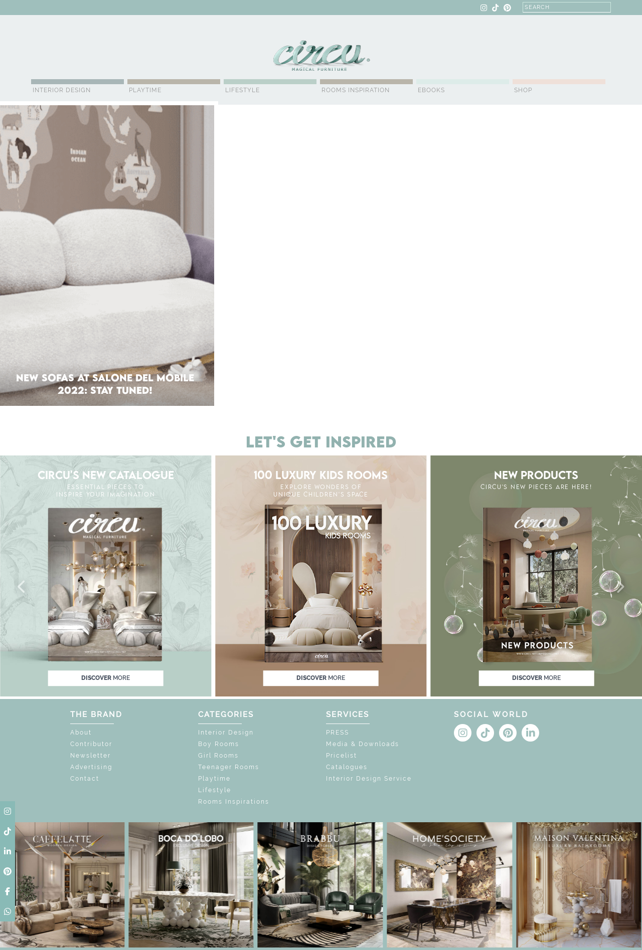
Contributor (91, 744)
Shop (523, 90)
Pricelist (341, 755)
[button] (22, 587)
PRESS (337, 732)
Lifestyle (242, 90)
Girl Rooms (218, 755)
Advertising (91, 767)
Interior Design (62, 90)
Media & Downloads (362, 744)
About (81, 732)
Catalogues (347, 767)
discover (105, 677)
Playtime (145, 90)
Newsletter (90, 755)
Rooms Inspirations (233, 801)
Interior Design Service (369, 778)
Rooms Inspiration (356, 90)
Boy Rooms (218, 744)
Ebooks (431, 90)
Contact (84, 778)
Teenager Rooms (228, 767)
